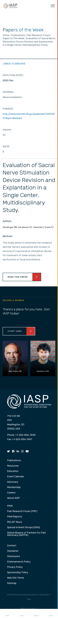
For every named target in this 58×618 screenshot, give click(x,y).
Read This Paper (18, 277)
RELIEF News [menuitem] (14, 522)
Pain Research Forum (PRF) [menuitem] (22, 511)
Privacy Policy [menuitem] (15, 567)
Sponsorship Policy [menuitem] (17, 572)
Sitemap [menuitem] (12, 583)
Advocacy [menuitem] (12, 482)
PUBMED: (8, 108)
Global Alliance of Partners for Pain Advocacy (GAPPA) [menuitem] (26, 534)
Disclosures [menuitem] (13, 556)
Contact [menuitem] (11, 545)
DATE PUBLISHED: (13, 75)
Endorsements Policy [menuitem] (19, 561)
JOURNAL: (8, 92)
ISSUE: (6, 146)
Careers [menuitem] (11, 492)
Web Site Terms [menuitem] (15, 578)
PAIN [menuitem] (10, 506)
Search (36, 614)
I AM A (22, 614)
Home (7, 614)
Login (51, 614)
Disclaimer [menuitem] (13, 551)
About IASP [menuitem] (13, 498)
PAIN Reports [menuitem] (14, 516)
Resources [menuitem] (13, 466)
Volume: (7, 129)
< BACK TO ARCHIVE (14, 63)
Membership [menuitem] (14, 487)
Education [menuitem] (12, 471)
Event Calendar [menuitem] (15, 476)
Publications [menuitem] (14, 460)
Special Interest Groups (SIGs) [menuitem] (23, 527)
